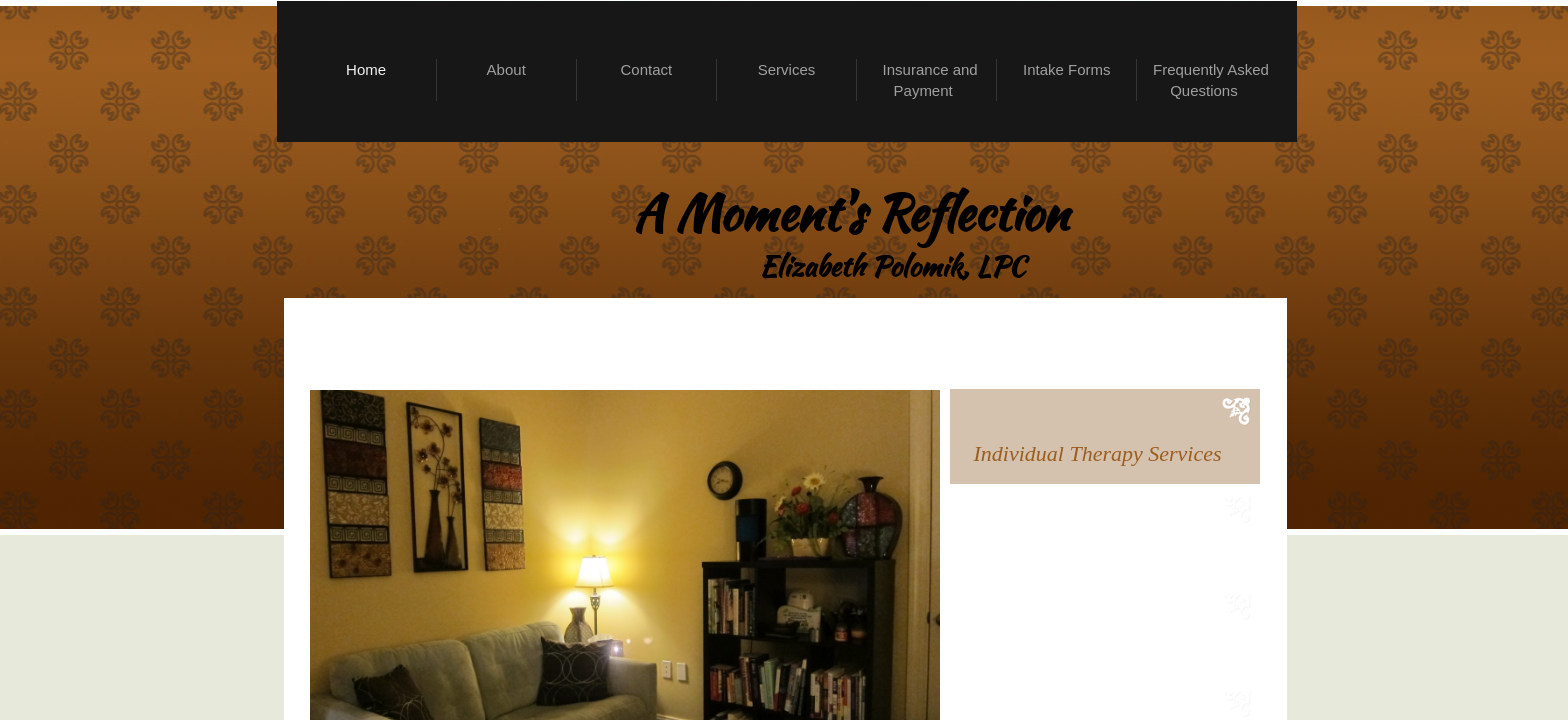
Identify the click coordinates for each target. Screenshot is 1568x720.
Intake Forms (1067, 69)
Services (787, 69)
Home (366, 69)
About (506, 69)
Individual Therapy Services (1098, 453)
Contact (647, 69)
